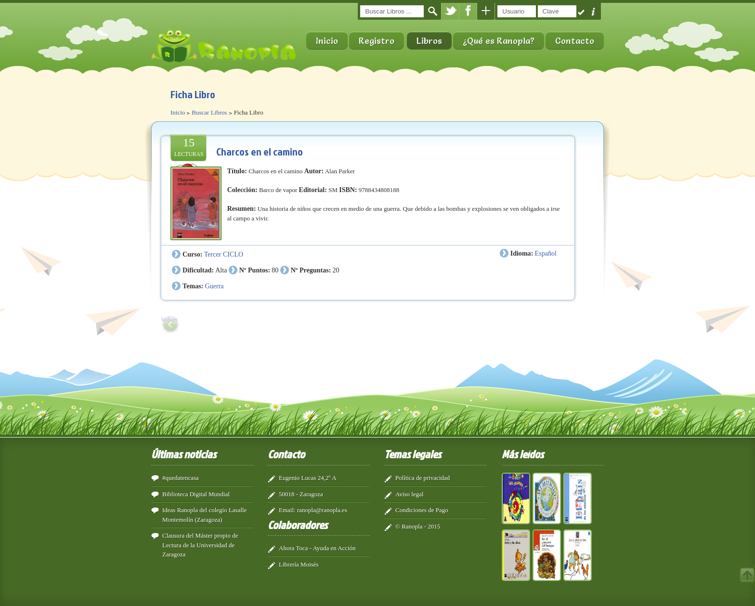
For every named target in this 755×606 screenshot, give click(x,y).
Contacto (574, 40)
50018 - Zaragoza (301, 494)
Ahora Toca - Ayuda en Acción (317, 548)
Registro (376, 40)
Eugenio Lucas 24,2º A (308, 477)
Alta (221, 270)
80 (275, 270)
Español (546, 253)
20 (336, 270)
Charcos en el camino (259, 151)
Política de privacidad (422, 477)
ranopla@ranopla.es (322, 510)
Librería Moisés (299, 564)
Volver (169, 319)
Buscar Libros (209, 112)
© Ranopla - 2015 (417, 526)
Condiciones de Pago (421, 510)
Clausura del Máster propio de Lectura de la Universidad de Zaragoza (200, 545)
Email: (287, 510)
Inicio (327, 40)
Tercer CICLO (223, 254)
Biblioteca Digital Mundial (196, 494)
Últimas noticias (183, 454)
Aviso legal (409, 494)
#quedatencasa (180, 477)
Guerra (214, 286)
